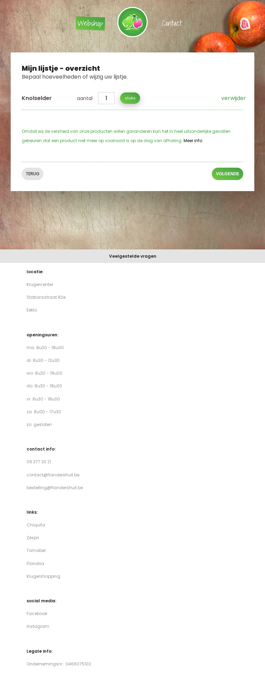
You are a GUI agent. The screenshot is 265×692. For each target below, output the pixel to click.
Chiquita (36, 525)
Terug (32, 174)
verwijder (232, 98)
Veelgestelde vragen (132, 256)
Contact (172, 23)
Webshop (90, 23)
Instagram (38, 626)
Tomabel (36, 550)
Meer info (193, 141)
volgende (227, 174)
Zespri (33, 538)
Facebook (37, 613)
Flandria (35, 563)
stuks (130, 98)
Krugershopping (43, 576)
